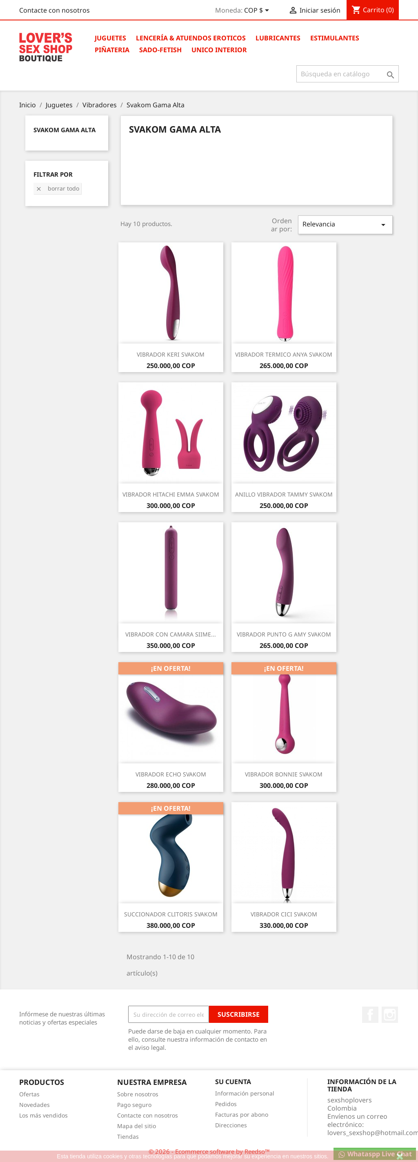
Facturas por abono (241, 1114)
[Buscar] (347, 73)
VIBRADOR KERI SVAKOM (171, 354)
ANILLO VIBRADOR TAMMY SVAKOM (284, 494)
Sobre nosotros (137, 1094)
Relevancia (345, 225)
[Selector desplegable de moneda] (258, 11)
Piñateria (112, 49)
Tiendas (128, 1136)
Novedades (34, 1105)
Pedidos (226, 1104)
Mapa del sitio (136, 1126)
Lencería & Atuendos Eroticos (191, 37)
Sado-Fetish (160, 49)
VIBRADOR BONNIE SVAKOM (283, 774)
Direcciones (231, 1125)
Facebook (370, 1015)
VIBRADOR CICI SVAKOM (284, 914)
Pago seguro (134, 1105)
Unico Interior (219, 49)
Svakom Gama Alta (64, 130)
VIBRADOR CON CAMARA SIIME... (170, 634)
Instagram (390, 1015)
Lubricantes (278, 37)
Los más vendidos (43, 1115)
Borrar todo (57, 188)
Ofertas (29, 1094)
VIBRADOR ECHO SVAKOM (171, 774)
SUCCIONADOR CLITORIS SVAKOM (171, 914)
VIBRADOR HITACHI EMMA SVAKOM (170, 494)
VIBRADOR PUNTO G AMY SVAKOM (284, 634)
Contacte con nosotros (54, 10)
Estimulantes (334, 37)
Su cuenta (233, 1081)
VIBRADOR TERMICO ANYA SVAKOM (283, 354)
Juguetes (110, 37)
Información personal (244, 1093)
